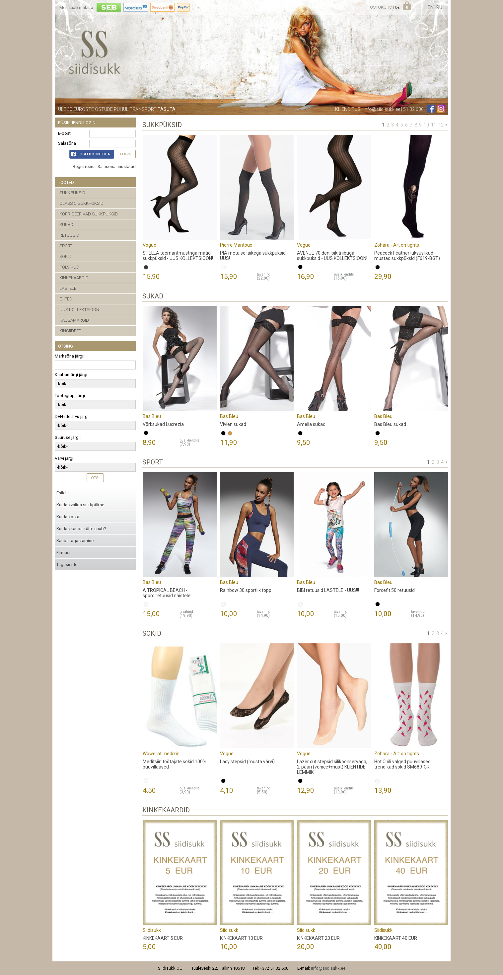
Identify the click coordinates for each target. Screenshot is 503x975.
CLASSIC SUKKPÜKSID (81, 203)
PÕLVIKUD (69, 267)
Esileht (62, 492)
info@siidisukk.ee (382, 109)
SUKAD (66, 224)
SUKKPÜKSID (72, 192)
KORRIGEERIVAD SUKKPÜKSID (88, 213)
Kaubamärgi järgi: (71, 374)
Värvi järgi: (64, 458)
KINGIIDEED (70, 330)
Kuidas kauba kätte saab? (81, 528)
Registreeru (84, 166)
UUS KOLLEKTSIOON (79, 309)
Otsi (95, 478)
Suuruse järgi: (68, 437)
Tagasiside (66, 564)
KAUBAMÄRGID (74, 320)
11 (433, 124)
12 (441, 124)
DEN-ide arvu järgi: (72, 416)
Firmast (63, 552)
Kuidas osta (67, 516)
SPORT (65, 245)
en (431, 7)
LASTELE (67, 288)
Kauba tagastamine (75, 540)
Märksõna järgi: (69, 356)
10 (426, 124)
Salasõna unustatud (117, 166)
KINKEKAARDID (74, 277)
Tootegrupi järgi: (70, 395)
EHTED (65, 298)
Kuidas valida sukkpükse (80, 504)
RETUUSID (69, 235)
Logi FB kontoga (90, 154)
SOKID (65, 256)
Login (125, 154)
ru (439, 7)
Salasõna (67, 143)
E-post (64, 133)
